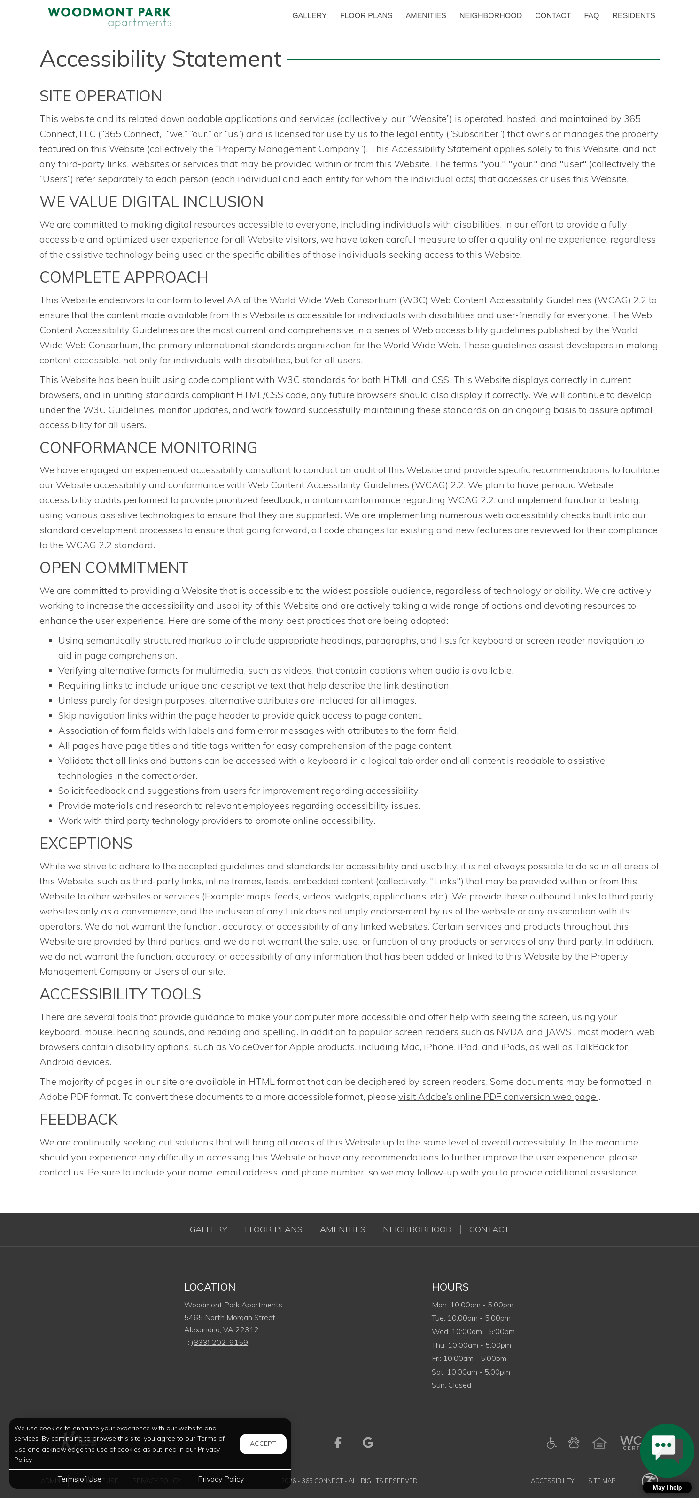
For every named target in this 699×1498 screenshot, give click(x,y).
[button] (667, 1458)
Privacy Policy (221, 1478)
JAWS (558, 1031)
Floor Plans (274, 1229)
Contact (489, 1229)
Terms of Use (79, 1478)
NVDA (510, 1031)
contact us (61, 1172)
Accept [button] (263, 1443)
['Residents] (634, 16)
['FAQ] (591, 16)
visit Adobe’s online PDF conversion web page (498, 1096)
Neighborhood (417, 1229)
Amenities (342, 1229)
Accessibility (552, 1480)
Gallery (208, 1229)
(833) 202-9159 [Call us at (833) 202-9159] (219, 1342)
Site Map (602, 1480)
